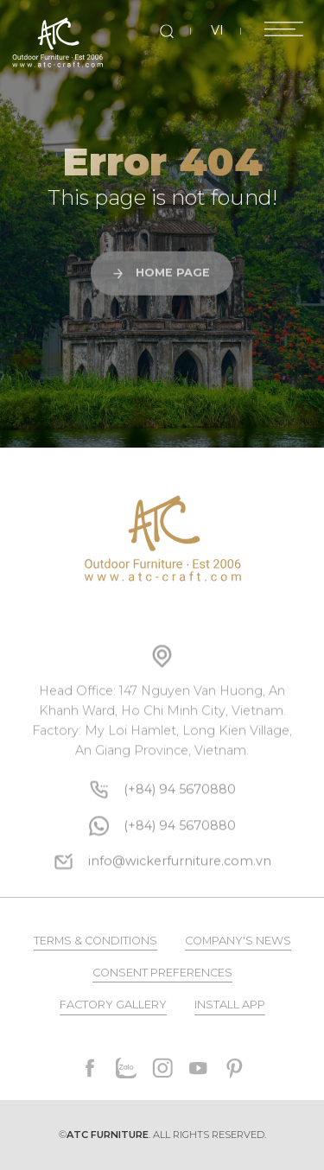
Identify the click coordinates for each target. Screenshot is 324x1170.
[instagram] (162, 1068)
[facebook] (91, 1068)
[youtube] (198, 1068)
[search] (166, 31)
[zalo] (126, 1068)
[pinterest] (234, 1068)
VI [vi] (217, 30)
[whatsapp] (180, 855)
